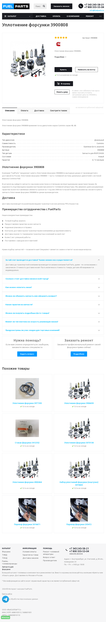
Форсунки (6, 552)
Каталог (12, 16)
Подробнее (78, 354)
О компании (73, 16)
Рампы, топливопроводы (9, 562)
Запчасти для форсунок (7, 568)
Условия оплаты (29, 552)
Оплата (56, 16)
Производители (50, 560)
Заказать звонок (61, 6)
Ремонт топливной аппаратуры (51, 553)
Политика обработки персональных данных (20, 599)
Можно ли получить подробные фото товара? (27, 313)
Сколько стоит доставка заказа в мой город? (27, 279)
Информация (29, 548)
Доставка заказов (30, 558)
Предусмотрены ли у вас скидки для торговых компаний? (33, 330)
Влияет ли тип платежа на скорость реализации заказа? (32, 322)
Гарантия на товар (30, 555)
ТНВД (4, 555)
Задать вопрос (27, 354)
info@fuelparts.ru (97, 10)
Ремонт (90, 16)
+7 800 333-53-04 (94, 7)
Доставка (41, 16)
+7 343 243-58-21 (94, 4)
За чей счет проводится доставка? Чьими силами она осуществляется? (39, 260)
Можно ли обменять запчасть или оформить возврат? (31, 296)
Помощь (47, 548)
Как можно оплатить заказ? (19, 287)
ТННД (4, 558)
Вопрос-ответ (49, 557)
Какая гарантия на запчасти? (19, 304)
